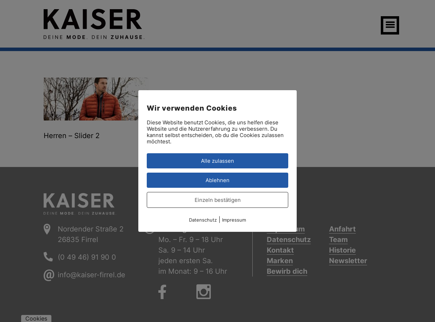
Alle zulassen (217, 160)
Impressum (234, 220)
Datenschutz (203, 220)
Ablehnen (217, 180)
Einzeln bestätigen (218, 200)
